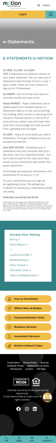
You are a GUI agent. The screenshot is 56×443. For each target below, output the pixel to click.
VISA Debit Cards (19, 270)
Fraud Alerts (13, 362)
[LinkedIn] (35, 409)
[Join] (32, 439)
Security (44, 362)
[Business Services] (28, 327)
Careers (29, 368)
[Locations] (47, 439)
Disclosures (16, 368)
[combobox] (48, 5)
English (46, 5)
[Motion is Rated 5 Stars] (28, 346)
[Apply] (19, 439)
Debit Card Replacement (23, 275)
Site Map (41, 368)
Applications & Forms (38, 365)
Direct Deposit (18, 244)
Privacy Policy (30, 362)
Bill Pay (14, 239)
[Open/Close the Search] (38, 5)
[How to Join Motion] (28, 299)
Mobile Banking (18, 260)
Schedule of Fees (15, 365)
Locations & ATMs (19, 254)
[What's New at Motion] (28, 308)
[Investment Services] (28, 336)
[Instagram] (27, 409)
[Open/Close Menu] (51, 14)
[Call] (6, 439)
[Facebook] (19, 409)
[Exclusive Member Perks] (28, 317)
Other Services (18, 265)
